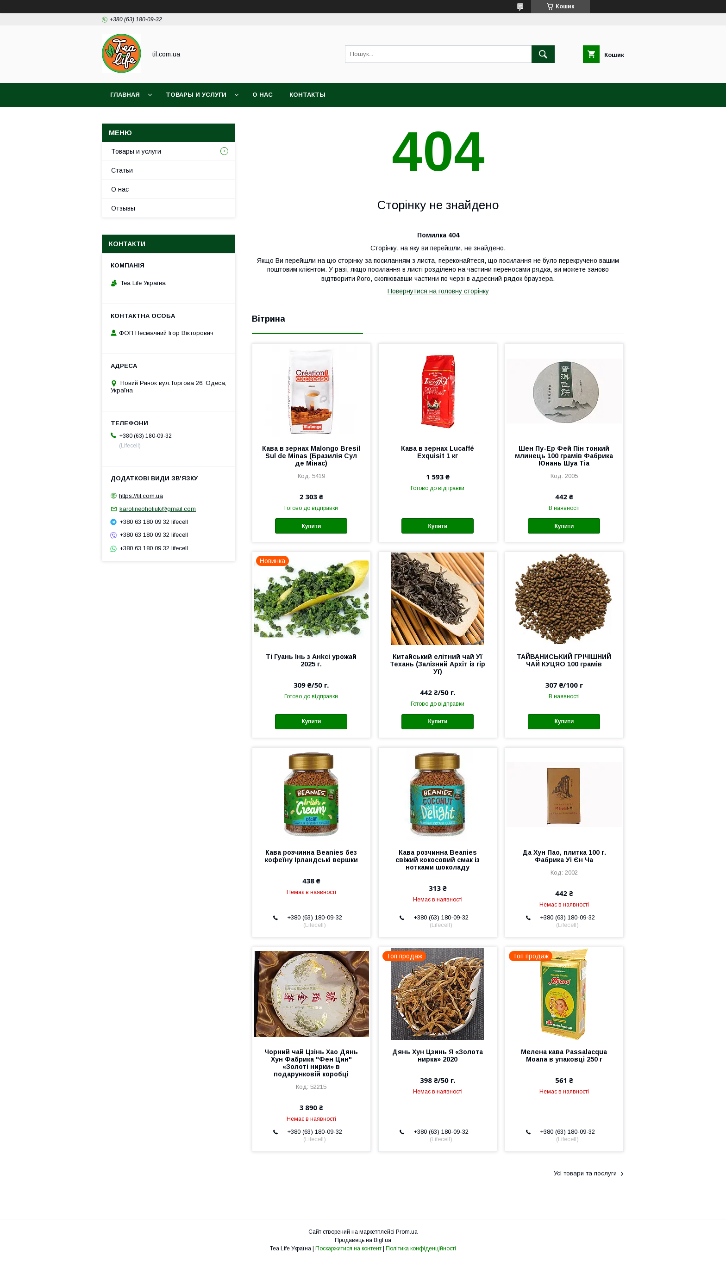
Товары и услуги (196, 94)
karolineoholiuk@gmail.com (157, 508)
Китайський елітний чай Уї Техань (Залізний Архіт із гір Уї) (437, 664)
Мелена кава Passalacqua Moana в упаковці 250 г (564, 1055)
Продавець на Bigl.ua (363, 1240)
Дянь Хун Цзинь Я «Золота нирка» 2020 (437, 1055)
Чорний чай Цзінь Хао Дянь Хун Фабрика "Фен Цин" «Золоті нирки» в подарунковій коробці (311, 1063)
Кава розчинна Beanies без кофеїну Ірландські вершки (311, 856)
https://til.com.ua (141, 495)
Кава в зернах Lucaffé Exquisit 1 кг (437, 452)
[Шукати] (543, 54)
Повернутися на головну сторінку (438, 291)
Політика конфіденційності (421, 1248)
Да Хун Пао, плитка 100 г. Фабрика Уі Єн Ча (564, 856)
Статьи (122, 170)
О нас (262, 94)
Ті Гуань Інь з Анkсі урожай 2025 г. (311, 660)
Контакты (307, 94)
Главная (125, 94)
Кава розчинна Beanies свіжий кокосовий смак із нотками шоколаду (437, 860)
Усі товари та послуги (585, 1173)
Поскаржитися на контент (348, 1248)
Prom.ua (407, 1232)
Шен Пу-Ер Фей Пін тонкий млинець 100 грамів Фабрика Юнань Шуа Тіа (564, 456)
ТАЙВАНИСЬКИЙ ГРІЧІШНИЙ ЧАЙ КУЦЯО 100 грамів (564, 660)
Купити (311, 526)
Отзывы (123, 208)
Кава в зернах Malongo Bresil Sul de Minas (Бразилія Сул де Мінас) (311, 456)
